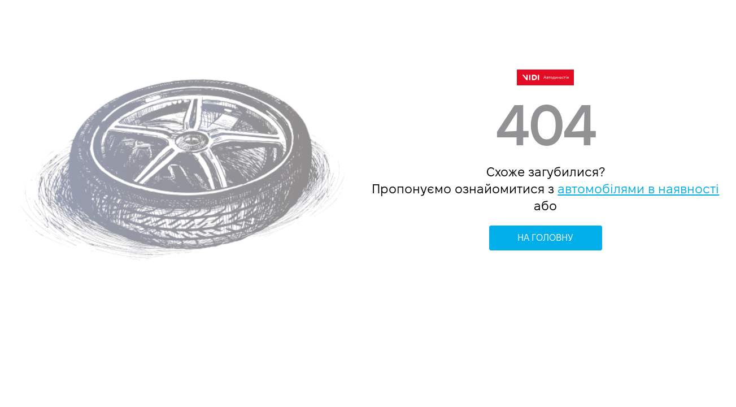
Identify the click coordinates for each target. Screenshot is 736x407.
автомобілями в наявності (638, 189)
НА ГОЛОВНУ (545, 238)
